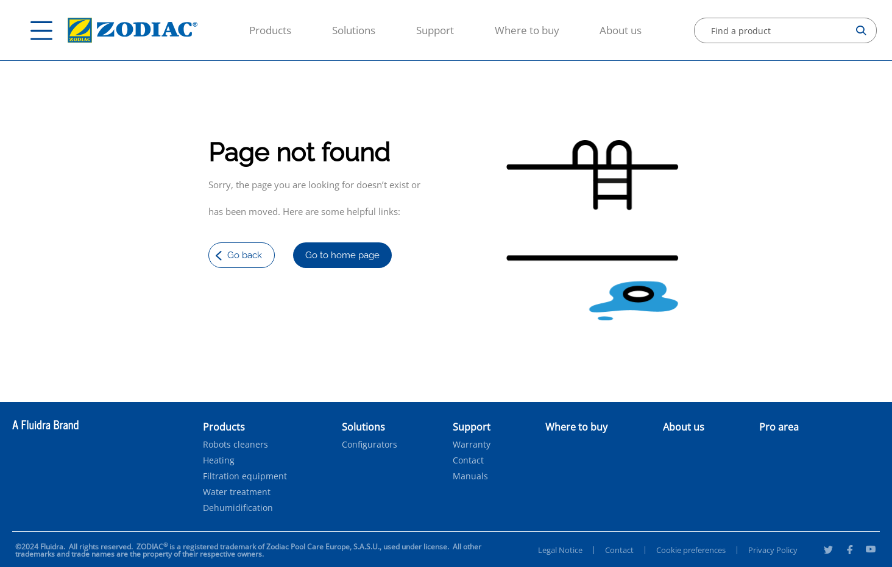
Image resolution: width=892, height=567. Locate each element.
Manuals (470, 476)
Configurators (369, 444)
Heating (219, 460)
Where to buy (527, 30)
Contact (468, 460)
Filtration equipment (245, 476)
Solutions (353, 30)
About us (621, 30)
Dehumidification (238, 508)
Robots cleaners (235, 444)
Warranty (471, 444)
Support (435, 30)
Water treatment (237, 492)
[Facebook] (849, 551)
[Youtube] (871, 551)
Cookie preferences (691, 549)
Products (270, 30)
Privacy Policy (773, 549)
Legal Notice (560, 549)
